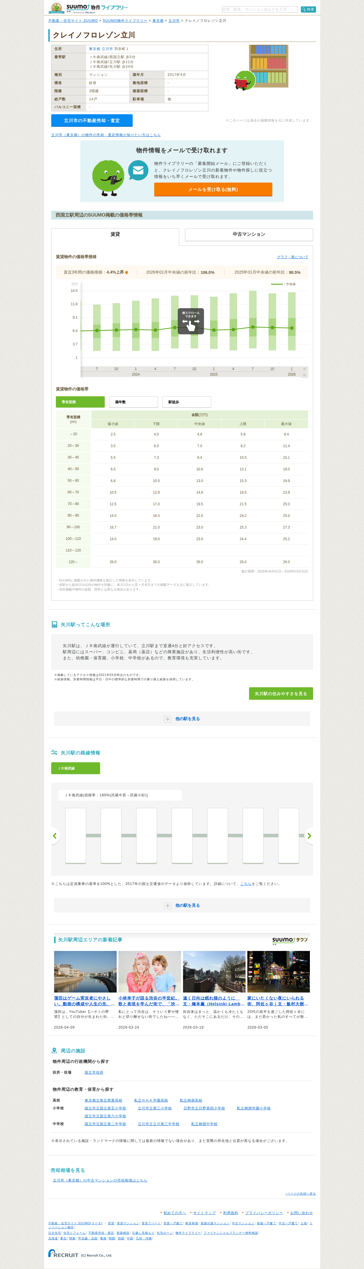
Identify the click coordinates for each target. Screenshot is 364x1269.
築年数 (120, 402)
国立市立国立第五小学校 (105, 1108)
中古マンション (243, 1223)
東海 (103, 1238)
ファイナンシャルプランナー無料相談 (231, 1232)
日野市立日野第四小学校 (204, 1108)
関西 (112, 1238)
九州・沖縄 (144, 1238)
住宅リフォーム (74, 1232)
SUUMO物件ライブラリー (125, 21)
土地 (304, 1223)
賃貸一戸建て (173, 1223)
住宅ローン (165, 1232)
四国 (121, 1238)
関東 (72, 1238)
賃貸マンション (128, 1223)
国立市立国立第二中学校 (105, 1124)
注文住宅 (54, 1232)
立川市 (174, 21)
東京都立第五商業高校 (103, 1100)
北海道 (53, 1238)
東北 (63, 1238)
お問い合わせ (301, 1213)
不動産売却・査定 (101, 1232)
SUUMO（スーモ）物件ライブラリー (87, 8)
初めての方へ (175, 1213)
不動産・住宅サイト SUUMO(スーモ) (75, 1223)
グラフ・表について (292, 257)
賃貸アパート (151, 1223)
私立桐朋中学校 (204, 1124)
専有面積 (69, 402)
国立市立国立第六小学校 (105, 1116)
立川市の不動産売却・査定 (92, 120)
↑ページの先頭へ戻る (300, 1193)
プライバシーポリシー (264, 1213)
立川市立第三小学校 (155, 1108)
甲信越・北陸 (87, 1238)
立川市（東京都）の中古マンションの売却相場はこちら (100, 1180)
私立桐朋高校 (191, 1100)
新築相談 (123, 1232)
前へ (55, 836)
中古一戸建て (288, 1223)
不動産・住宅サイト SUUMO (73, 21)
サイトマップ (204, 1213)
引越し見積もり (143, 1232)
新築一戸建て (266, 1223)
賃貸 (111, 1223)
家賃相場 (191, 1223)
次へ (308, 836)
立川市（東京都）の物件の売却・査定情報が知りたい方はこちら (106, 135)
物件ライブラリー (188, 1232)
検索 (311, 9)
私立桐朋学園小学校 (254, 1108)
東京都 (158, 21)
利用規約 (230, 1213)
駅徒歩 (173, 402)
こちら (246, 884)
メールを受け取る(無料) (213, 189)
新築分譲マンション (215, 1223)
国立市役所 (94, 1072)
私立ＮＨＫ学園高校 (151, 1100)
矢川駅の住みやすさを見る (281, 693)
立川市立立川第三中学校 (159, 1124)
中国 (130, 1238)
